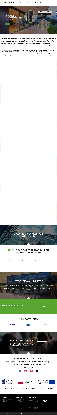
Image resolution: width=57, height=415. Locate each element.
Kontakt (4, 401)
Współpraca (5, 406)
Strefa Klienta (5, 402)
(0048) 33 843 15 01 (22, 402)
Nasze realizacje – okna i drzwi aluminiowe (7, 400)
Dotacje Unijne (5, 405)
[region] (28, 20)
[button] (4, 325)
